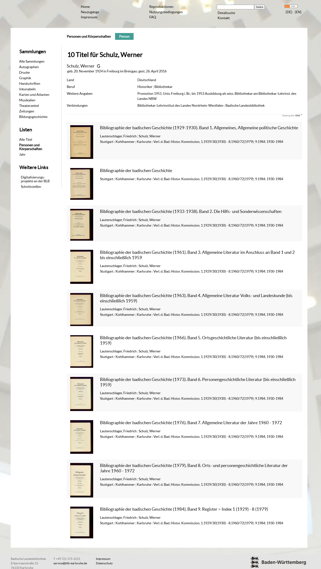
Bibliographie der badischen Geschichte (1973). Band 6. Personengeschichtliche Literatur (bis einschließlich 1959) (197, 382)
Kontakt (224, 18)
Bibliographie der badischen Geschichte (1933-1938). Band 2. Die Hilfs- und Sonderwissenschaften (190, 211)
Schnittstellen (31, 186)
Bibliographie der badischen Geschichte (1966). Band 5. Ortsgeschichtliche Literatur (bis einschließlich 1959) (193, 340)
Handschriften (29, 83)
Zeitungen (26, 111)
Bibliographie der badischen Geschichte (136, 170)
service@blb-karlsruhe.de (70, 563)
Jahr (22, 154)
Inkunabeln (27, 89)
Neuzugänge (90, 12)
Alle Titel (25, 139)
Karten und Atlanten (34, 94)
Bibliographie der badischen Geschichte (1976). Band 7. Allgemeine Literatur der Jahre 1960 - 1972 (191, 422)
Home (85, 7)
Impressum (89, 17)
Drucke (24, 72)
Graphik (25, 78)
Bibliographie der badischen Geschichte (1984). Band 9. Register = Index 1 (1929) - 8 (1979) (184, 509)
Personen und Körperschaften (30, 147)
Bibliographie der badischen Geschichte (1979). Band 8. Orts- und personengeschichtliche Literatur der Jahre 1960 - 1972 (194, 468)
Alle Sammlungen (31, 61)
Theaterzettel (29, 106)
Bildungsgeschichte (33, 117)
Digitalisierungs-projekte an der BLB (35, 179)
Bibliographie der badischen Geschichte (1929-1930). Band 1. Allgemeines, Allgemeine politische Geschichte (199, 127)
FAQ (152, 17)
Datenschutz (104, 563)
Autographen (29, 67)
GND (297, 115)
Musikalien (27, 100)
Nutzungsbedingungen (166, 12)
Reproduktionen (161, 7)
